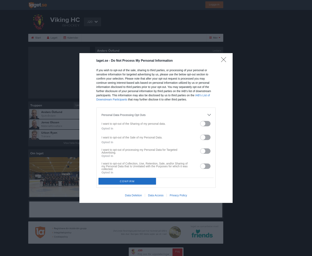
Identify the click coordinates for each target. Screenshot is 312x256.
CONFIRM (127, 181)
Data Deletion (133, 195)
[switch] (205, 123)
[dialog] (156, 128)
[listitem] (156, 115)
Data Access (156, 195)
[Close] (225, 61)
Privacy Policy (178, 195)
